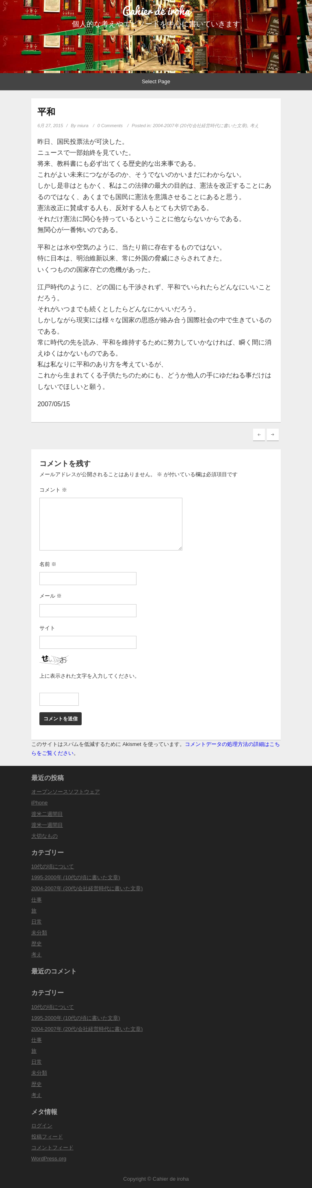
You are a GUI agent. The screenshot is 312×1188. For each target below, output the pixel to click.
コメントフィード (52, 1148)
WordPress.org (48, 1158)
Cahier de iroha (156, 11)
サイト (47, 628)
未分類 (39, 933)
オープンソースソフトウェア (65, 792)
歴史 (36, 944)
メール (50, 596)
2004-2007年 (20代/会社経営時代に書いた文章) (200, 125)
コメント (53, 490)
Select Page (156, 81)
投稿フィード (47, 1137)
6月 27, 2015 (50, 125)
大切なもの (44, 836)
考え (254, 125)
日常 (36, 922)
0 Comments (110, 125)
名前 (48, 564)
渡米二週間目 (47, 814)
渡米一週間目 (47, 825)
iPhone (39, 803)
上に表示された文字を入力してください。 (89, 676)
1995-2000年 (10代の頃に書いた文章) (75, 877)
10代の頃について (52, 866)
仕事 (36, 900)
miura (83, 125)
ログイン (41, 1126)
